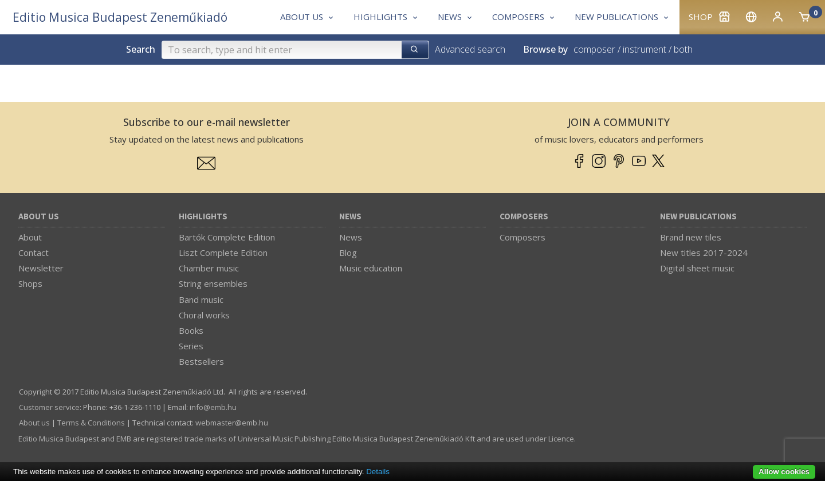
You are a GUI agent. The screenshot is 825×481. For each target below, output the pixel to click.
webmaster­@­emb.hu (231, 422)
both (683, 49)
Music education (370, 268)
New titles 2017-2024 (704, 252)
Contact (33, 252)
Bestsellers (201, 361)
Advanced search (470, 49)
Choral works (204, 315)
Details (378, 471)
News (350, 217)
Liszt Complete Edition (223, 252)
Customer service (49, 407)
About (30, 237)
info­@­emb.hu (213, 407)
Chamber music (209, 268)
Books (191, 330)
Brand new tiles (690, 237)
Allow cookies (784, 471)
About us (38, 217)
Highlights (203, 217)
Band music (201, 299)
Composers (524, 217)
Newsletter (41, 268)
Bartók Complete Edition (227, 237)
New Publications (698, 217)
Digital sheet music (697, 268)
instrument (644, 49)
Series (191, 346)
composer (594, 49)
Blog (348, 252)
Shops (30, 283)
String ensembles (213, 283)
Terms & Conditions (91, 422)
